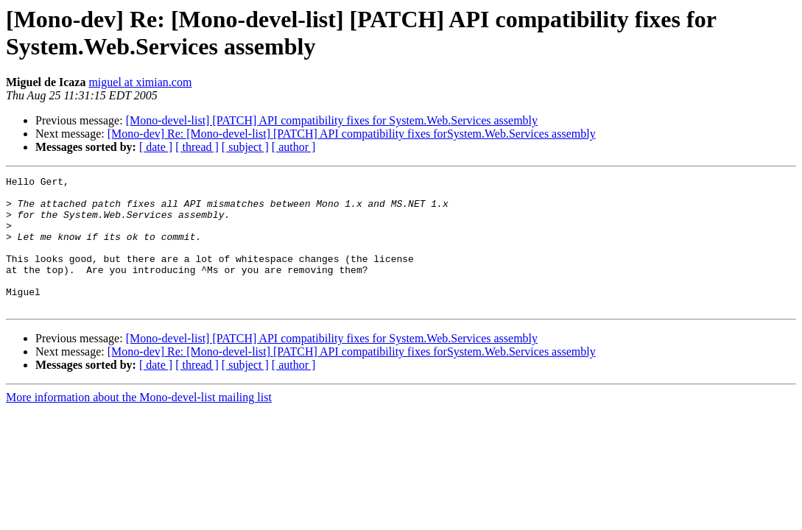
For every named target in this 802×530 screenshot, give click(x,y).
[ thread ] (197, 147)
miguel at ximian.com (139, 82)
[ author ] (294, 147)
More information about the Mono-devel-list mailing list (139, 423)
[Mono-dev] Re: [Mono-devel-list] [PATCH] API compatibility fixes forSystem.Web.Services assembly (352, 133)
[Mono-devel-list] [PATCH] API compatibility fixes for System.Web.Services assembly (332, 120)
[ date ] (155, 147)
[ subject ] (245, 147)
